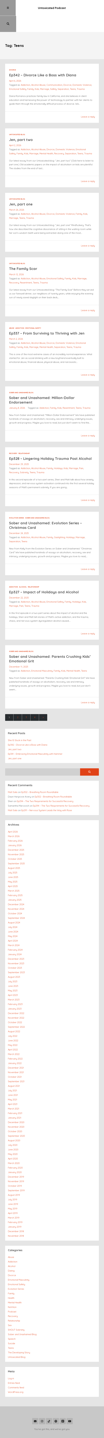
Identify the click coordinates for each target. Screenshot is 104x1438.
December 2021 (16, 1051)
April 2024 (13, 923)
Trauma (81, 73)
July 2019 (12, 1182)
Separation (63, 73)
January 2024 (15, 937)
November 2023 (16, 946)
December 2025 (16, 832)
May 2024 (12, 919)
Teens (73, 73)
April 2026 (13, 814)
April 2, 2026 (15, 129)
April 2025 (13, 869)
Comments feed (16, 1370)
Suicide (11, 1326)
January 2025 (15, 882)
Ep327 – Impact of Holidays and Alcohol (44, 575)
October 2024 (15, 896)
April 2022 (13, 1032)
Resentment (26, 266)
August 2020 (14, 1123)
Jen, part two (21, 123)
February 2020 (15, 1150)
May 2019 (12, 1191)
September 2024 (16, 901)
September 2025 (16, 846)
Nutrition (12, 1290)
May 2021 (12, 1082)
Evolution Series (16, 501)
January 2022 (15, 1046)
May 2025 (12, 864)
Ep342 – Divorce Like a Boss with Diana (43, 59)
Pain (82, 451)
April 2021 (13, 1087)
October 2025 (15, 842)
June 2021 (13, 1078)
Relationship (24, 437)
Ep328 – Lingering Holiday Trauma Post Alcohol (51, 442)
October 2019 (15, 1168)
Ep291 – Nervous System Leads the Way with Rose (46, 793)
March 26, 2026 (16, 193)
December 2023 (16, 941)
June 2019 (13, 1187)
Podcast (12, 1294)
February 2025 (15, 878)
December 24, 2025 (19, 516)
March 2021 (13, 1091)
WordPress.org (15, 1375)
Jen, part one (21, 188)
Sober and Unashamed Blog (21, 376)
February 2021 (15, 1096)
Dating (11, 1253)
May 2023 (12, 973)
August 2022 (14, 1014)
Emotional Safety (17, 73)
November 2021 (16, 1055)
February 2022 (15, 1041)
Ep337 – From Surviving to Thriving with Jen (47, 317)
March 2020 (14, 1146)
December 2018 (16, 1214)
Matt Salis (12, 775)
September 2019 (16, 1173)
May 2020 (13, 1137)
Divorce (12, 54)
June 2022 (13, 1023)
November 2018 (16, 1218)
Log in (11, 1361)
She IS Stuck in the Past (19, 723)
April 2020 (13, 1141)
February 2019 (15, 1205)
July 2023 (12, 964)
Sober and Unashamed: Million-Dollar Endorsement (42, 383)
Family (30, 73)
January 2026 (15, 828)
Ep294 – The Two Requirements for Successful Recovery (45, 784)
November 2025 (16, 837)
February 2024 (15, 932)
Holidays (58, 451)
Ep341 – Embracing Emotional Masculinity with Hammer (35, 736)
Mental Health (46, 137)
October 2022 (15, 1005)
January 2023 (15, 991)
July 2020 (12, 1128)
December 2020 (16, 1105)
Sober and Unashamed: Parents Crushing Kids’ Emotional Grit (50, 641)
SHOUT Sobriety (16, 1313)
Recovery (59, 137)
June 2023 (13, 969)
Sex (10, 1308)
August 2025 (14, 851)
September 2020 (16, 1119)
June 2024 (13, 914)
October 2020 (15, 1114)
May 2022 (12, 1028)
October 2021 (15, 1060)
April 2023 (13, 978)
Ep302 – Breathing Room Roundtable (39, 775)
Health (11, 1281)
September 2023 (16, 955)
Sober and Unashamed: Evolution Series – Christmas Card (46, 508)
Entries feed (14, 1366)
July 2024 (12, 910)
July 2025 (12, 855)
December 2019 (16, 1159)
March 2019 (13, 1200)
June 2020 (13, 1132)
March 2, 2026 (16, 322)
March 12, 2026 (16, 258)
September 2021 (16, 1064)
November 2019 (16, 1164)
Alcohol (23, 570)
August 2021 (14, 1069)
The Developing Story (19, 1335)
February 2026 (15, 824)
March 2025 (14, 873)
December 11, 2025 (18, 649)
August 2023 (14, 960)
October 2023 (15, 951)
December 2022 (16, 996)
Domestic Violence (82, 69)
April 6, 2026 (15, 64)
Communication (55, 69)
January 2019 (14, 1209)
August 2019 (14, 1178)
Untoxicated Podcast (52, 8)
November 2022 (16, 1001)
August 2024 (14, 905)
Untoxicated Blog (17, 119)
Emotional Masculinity (42, 654)
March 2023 (14, 982)
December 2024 (16, 887)
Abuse (11, 312)
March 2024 (14, 928)
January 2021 (14, 1100)
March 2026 (14, 819)
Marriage (44, 73)
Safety (53, 73)
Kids (37, 73)
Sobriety (24, 456)
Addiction (25, 69)
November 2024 (16, 892)
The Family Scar (23, 252)
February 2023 (15, 987)
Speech (12, 1322)
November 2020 (16, 1110)
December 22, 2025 (19, 581)
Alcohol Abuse (38, 69)
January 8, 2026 (17, 391)
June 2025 (13, 860)
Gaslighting (59, 520)
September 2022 (16, 1010)
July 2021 (12, 1073)
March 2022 (14, 1037)
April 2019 (13, 1196)
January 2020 (15, 1155)
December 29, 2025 (19, 447)
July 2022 (12, 1019)
